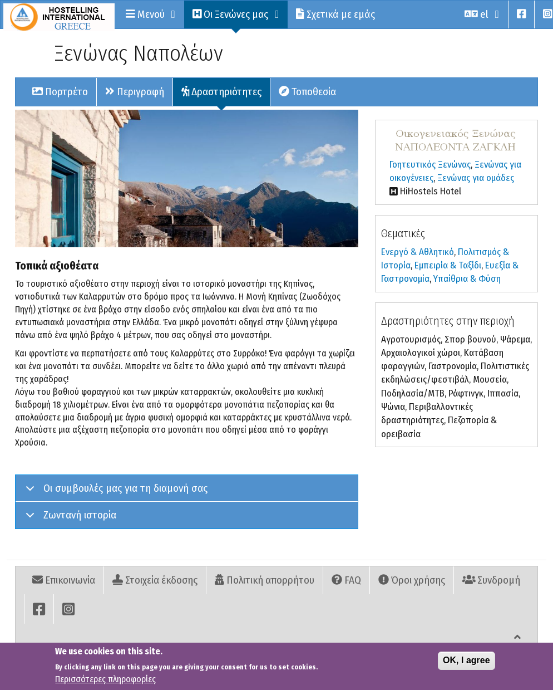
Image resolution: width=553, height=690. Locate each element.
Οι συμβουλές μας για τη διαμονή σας (115, 492)
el (482, 14)
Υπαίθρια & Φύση (467, 279)
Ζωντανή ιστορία (69, 518)
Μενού (151, 14)
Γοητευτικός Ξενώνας (430, 164)
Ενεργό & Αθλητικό (417, 252)
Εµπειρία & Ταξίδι (447, 265)
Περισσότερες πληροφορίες (105, 679)
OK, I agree (466, 660)
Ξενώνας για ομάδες (475, 178)
